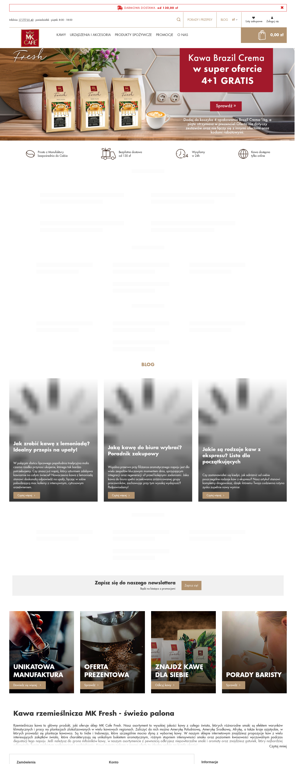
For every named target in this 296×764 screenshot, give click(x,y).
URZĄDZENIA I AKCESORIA (90, 35)
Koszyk (157, 715)
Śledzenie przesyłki (71, 715)
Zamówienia (26, 707)
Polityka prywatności (212, 726)
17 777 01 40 (26, 20)
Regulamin (246, 720)
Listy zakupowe (122, 721)
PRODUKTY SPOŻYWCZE (133, 35)
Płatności (206, 720)
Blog (224, 19)
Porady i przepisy (199, 19)
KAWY (61, 35)
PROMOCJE (164, 35)
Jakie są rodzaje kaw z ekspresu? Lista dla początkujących (231, 420)
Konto (113, 707)
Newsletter (120, 735)
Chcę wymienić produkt (35, 729)
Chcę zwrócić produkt (73, 721)
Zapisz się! (191, 530)
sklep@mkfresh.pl (150, 758)
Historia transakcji (124, 729)
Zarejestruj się (122, 715)
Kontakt (65, 729)
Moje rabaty (159, 729)
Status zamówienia (32, 715)
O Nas (205, 715)
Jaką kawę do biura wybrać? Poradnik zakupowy (145, 415)
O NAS (182, 35)
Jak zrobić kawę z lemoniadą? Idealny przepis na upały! (51, 411)
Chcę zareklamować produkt (33, 723)
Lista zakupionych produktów (163, 723)
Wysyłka (245, 715)
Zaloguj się (272, 19)
